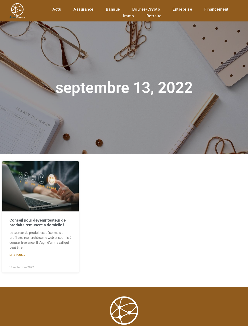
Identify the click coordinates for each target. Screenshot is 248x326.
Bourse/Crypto (146, 9)
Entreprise (182, 9)
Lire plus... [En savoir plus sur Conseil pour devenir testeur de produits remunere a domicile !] (17, 254)
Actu (56, 9)
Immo (128, 15)
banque (113, 9)
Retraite (154, 15)
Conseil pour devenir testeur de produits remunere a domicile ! (37, 222)
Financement (216, 9)
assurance (83, 9)
